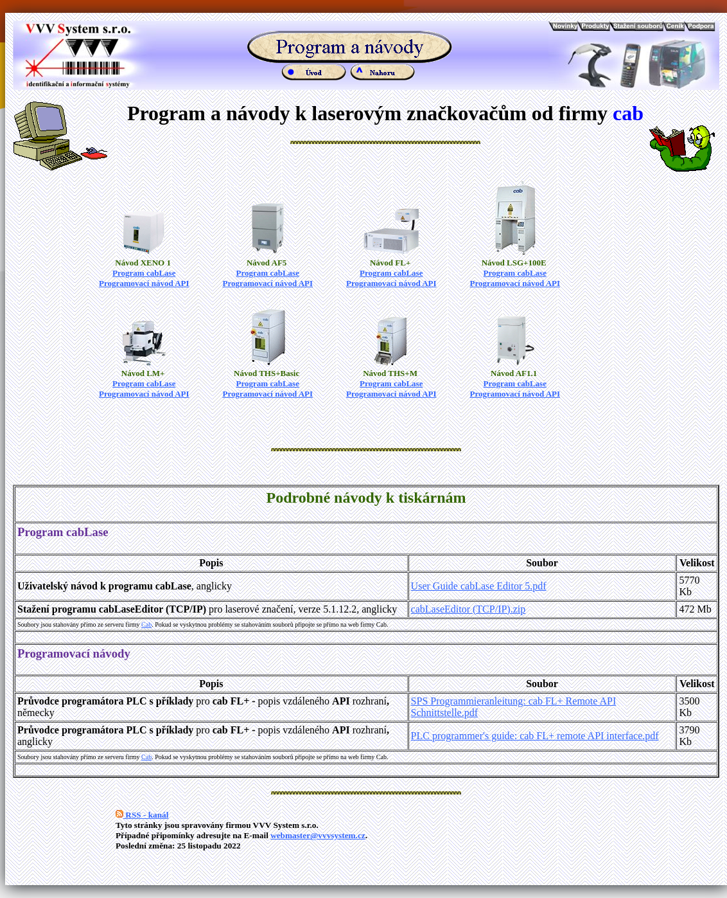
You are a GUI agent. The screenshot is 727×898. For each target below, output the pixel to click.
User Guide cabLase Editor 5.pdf (479, 585)
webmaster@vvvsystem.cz (317, 835)
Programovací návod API (144, 283)
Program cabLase (143, 273)
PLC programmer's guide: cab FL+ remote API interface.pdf (535, 735)
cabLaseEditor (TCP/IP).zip (468, 609)
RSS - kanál (142, 815)
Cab (146, 624)
